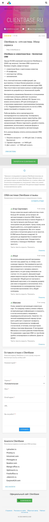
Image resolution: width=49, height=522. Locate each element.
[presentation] (19, 419)
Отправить (24, 429)
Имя (6, 389)
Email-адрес (8, 397)
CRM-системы (10, 151)
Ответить (42, 250)
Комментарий (9, 363)
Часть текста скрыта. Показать (23, 247)
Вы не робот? (9, 414)
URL (5, 406)
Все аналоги (10, 486)
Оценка (7, 380)
